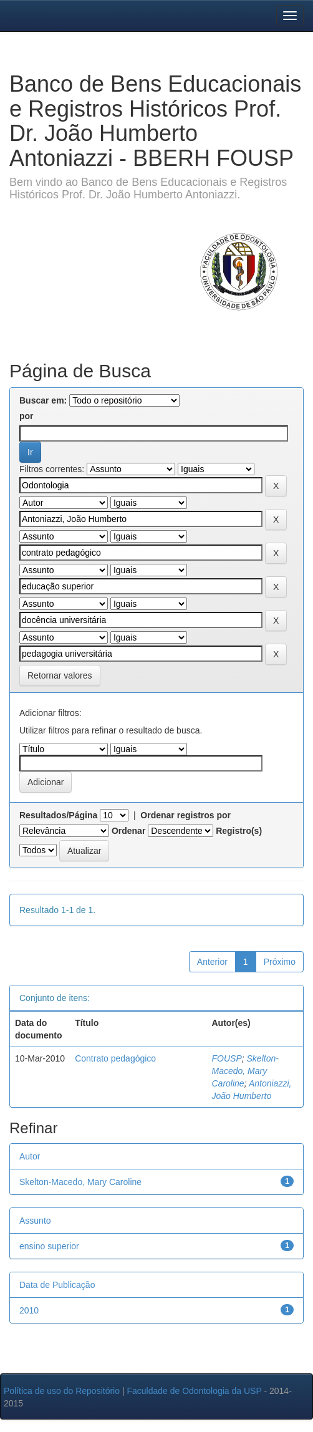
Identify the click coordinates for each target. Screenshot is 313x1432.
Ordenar (128, 831)
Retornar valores (59, 675)
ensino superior (49, 1246)
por (26, 416)
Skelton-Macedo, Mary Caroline (245, 1070)
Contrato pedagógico (115, 1058)
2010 (29, 1310)
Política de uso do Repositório (62, 1391)
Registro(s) (239, 831)
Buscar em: (43, 400)
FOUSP (227, 1058)
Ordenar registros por (185, 815)
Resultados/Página (58, 815)
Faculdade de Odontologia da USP (194, 1391)
